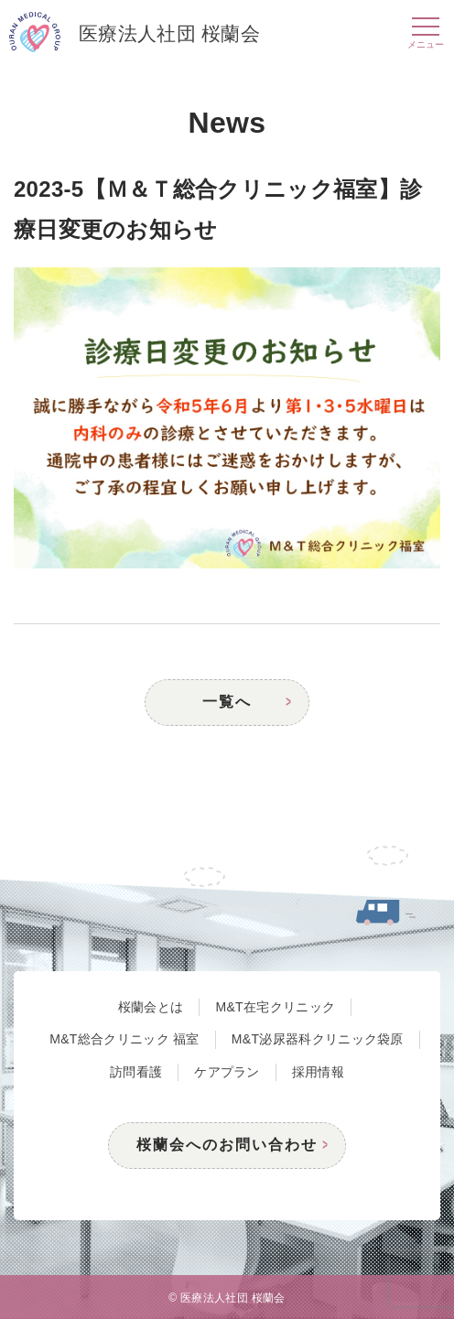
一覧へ (227, 701)
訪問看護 (136, 1072)
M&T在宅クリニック (275, 1007)
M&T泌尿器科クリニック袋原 (318, 1039)
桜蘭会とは (151, 1007)
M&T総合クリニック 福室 (124, 1039)
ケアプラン (227, 1072)
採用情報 (318, 1072)
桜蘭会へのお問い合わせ (227, 1144)
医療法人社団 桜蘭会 (134, 35)
